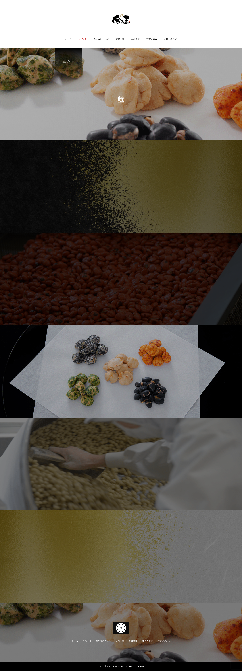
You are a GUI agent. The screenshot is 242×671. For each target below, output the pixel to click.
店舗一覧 (120, 39)
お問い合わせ (170, 39)
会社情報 (135, 39)
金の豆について (101, 39)
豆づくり (82, 39)
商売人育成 (151, 39)
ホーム (68, 39)
